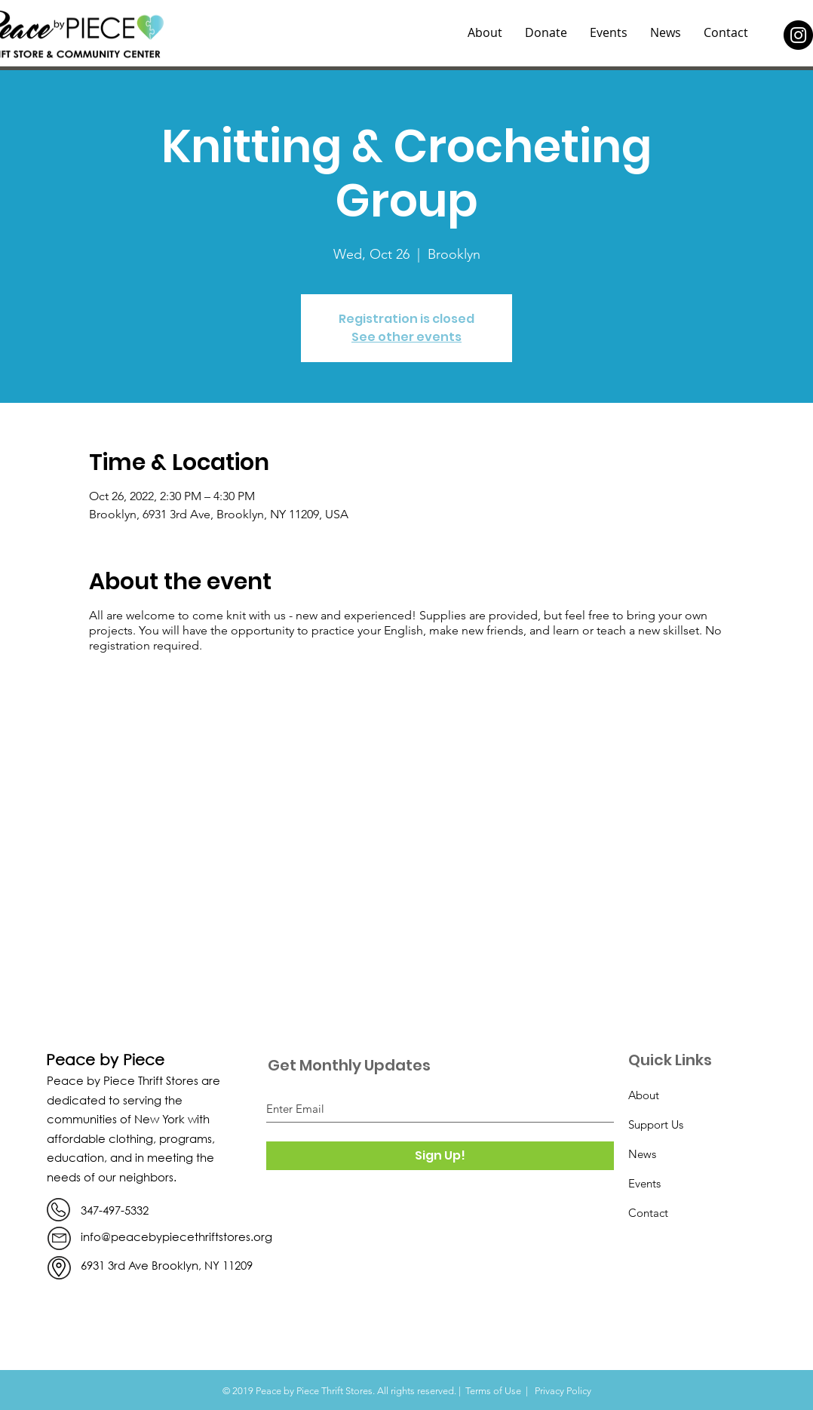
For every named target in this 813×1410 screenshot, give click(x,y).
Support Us (655, 1124)
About (643, 1095)
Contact (648, 1213)
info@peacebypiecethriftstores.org (176, 1236)
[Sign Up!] (440, 1155)
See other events (406, 337)
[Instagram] (798, 35)
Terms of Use (493, 1390)
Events (644, 1183)
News (642, 1154)
